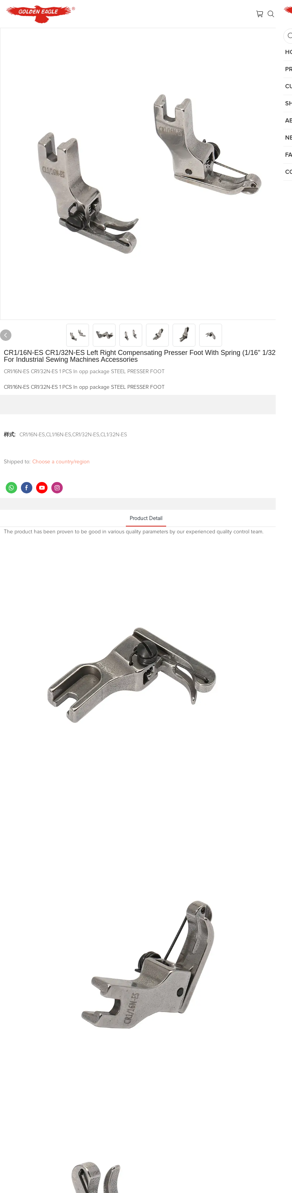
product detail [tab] (146, 518)
